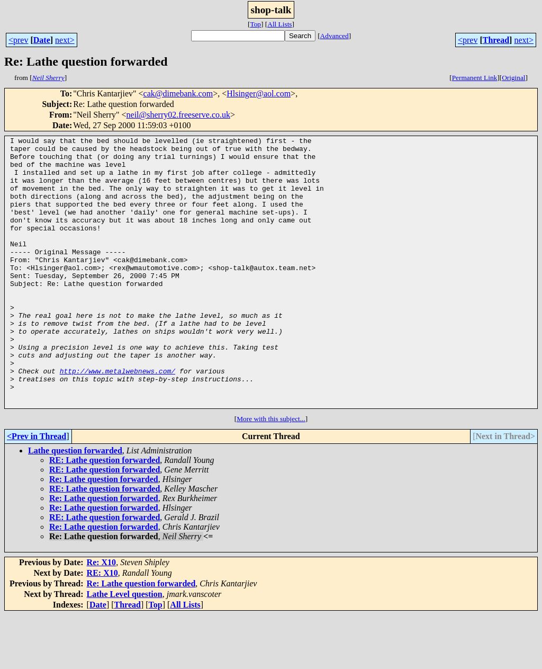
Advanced (334, 36)
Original (513, 78)
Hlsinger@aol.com (259, 93)
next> (65, 39)
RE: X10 (102, 626)
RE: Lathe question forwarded (104, 514)
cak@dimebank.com (178, 93)
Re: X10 (101, 616)
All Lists (279, 24)
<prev (18, 39)
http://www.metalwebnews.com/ (117, 418)
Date (41, 39)
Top (255, 24)
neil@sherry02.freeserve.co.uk (178, 114)
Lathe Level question (124, 648)
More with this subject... (271, 473)
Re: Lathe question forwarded (103, 533)
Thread (496, 39)
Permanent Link (475, 78)
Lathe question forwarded (75, 504)
